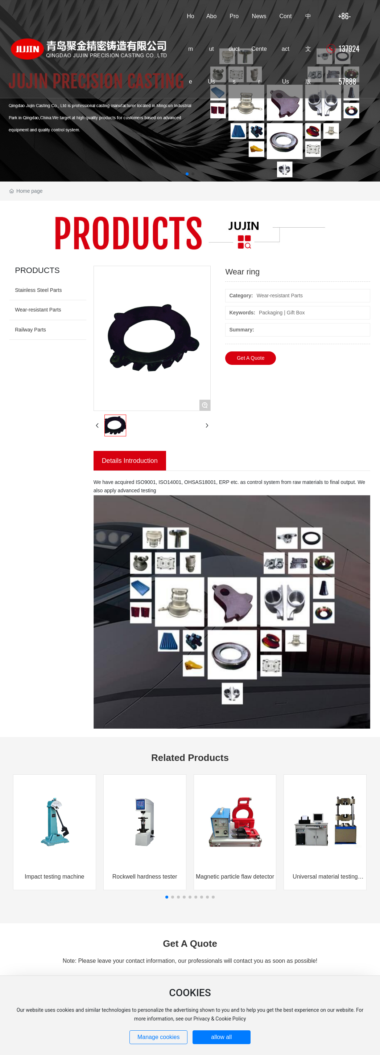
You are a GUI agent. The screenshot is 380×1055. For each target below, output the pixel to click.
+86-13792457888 (348, 48)
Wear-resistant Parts (38, 310)
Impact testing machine (54, 876)
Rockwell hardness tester (144, 876)
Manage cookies (158, 1037)
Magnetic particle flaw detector (235, 876)
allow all (221, 1037)
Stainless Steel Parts (38, 290)
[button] (187, 173)
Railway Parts (30, 330)
